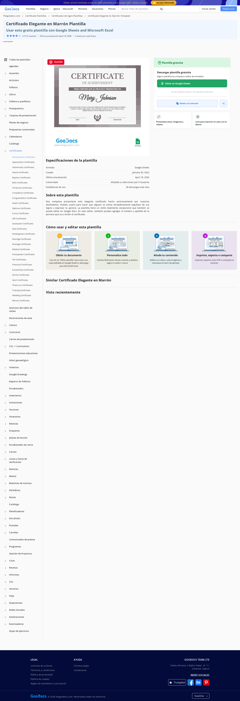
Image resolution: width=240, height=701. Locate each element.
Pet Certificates (19, 259)
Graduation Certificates (22, 223)
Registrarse (228, 8)
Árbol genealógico (18, 360)
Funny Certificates (20, 213)
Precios (112, 8)
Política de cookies (40, 679)
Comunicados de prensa (22, 539)
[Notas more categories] (5, 497)
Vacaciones (97, 8)
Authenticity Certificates (23, 167)
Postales (13, 525)
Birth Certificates (19, 182)
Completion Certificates (23, 192)
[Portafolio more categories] (5, 518)
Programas (15, 546)
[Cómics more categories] (5, 325)
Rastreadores (16, 623)
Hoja (11, 595)
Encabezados (16, 388)
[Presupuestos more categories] (5, 109)
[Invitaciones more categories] (5, 403)
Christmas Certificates (22, 187)
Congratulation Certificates (24, 198)
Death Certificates (20, 203)
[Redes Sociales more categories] (5, 610)
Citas (12, 560)
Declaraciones (16, 616)
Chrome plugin (81, 665)
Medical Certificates (21, 249)
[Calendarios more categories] (5, 137)
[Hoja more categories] (5, 596)
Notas (12, 497)
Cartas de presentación (21, 339)
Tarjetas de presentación (22, 115)
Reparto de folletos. (20, 381)
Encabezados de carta (21, 444)
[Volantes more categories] (5, 367)
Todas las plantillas (17, 60)
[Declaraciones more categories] (5, 617)
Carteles (13, 532)
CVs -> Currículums (19, 346)
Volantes (14, 367)
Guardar (56, 62)
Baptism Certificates (21, 177)
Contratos (14, 332)
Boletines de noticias (20, 483)
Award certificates (20, 172)
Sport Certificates (20, 280)
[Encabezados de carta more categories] (5, 445)
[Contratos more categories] (5, 332)
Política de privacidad (42, 674)
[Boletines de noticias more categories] (5, 483)
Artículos (14, 80)
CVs (11, 581)
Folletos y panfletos (19, 101)
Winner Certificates (21, 300)
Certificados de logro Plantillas (67, 15)
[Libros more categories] (5, 94)
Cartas (12, 451)
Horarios (13, 588)
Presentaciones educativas (23, 353)
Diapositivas (15, 602)
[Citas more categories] (5, 561)
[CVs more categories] (5, 582)
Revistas (13, 423)
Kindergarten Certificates (23, 233)
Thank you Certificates (22, 285)
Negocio (44, 8)
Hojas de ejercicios (19, 631)
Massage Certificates (21, 244)
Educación (68, 8)
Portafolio (14, 518)
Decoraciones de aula (20, 318)
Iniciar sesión (209, 8)
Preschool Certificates (22, 264)
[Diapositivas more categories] (5, 603)
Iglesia (56, 8)
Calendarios (15, 136)
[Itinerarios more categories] (5, 417)
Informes (14, 574)
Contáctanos (80, 670)
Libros (12, 94)
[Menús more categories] (5, 476)
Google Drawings (18, 374)
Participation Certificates (23, 254)
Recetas (13, 567)
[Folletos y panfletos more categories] (5, 101)
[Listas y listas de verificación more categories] (5, 459)
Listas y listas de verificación (18, 460)
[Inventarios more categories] (5, 396)
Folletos (13, 87)
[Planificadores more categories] (5, 511)
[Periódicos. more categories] (5, 490)
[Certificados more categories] (5, 151)
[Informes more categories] (5, 575)
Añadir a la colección (187, 103)
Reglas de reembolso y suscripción (48, 683)
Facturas (14, 409)
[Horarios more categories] (5, 589)
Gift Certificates (19, 218)
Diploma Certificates (21, 208)
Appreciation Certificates (23, 162)
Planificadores (16, 511)
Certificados (15, 150)
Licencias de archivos (41, 665)
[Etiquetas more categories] (5, 431)
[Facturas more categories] (5, 410)
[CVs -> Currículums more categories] (5, 346)
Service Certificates (20, 274)
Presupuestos (16, 108)
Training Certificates (21, 290)
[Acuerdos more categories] (5, 73)
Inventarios (15, 395)
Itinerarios (14, 416)
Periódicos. (15, 490)
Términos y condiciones (43, 670)
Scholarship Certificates (23, 269)
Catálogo (14, 143)
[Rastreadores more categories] (5, 624)
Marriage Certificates (21, 239)
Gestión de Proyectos (20, 553)
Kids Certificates (19, 228)
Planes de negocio (18, 122)
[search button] (161, 9)
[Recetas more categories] (5, 568)
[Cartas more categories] (5, 452)
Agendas (13, 66)
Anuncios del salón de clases (20, 309)
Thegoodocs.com (12, 15)
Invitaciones (15, 402)
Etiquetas (14, 430)
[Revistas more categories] (5, 424)
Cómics (13, 325)
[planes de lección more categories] (5, 438)
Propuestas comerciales (22, 129)
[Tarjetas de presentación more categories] (5, 116)
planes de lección (18, 437)
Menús (12, 476)
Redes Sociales (17, 609)
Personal (82, 8)
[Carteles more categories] (5, 533)
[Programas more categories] (5, 547)
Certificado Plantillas (36, 15)
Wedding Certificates (21, 295)
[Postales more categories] (5, 525)
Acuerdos (14, 73)
